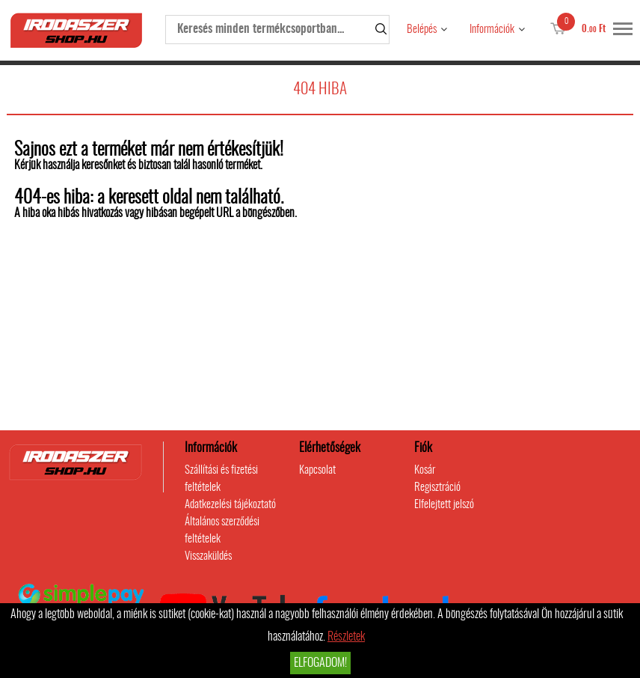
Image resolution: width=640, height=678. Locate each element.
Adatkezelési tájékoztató (230, 504)
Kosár (424, 470)
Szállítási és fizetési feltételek (221, 479)
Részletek (346, 637)
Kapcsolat (317, 470)
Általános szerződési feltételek (222, 530)
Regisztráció (437, 487)
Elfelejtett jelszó (444, 504)
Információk (492, 29)
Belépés (422, 29)
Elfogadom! (320, 663)
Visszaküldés (208, 556)
